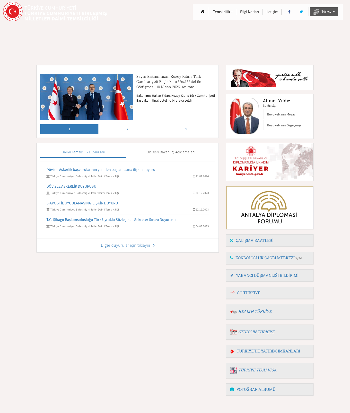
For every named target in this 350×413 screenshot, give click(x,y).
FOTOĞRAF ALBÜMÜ (253, 389)
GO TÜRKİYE (248, 292)
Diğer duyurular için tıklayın (128, 245)
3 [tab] (186, 129)
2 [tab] (127, 129)
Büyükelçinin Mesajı (281, 114)
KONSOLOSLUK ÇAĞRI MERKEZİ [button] (266, 257)
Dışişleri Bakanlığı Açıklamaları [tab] (171, 151)
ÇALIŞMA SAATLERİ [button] (251, 240)
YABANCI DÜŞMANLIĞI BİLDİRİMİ (264, 275)
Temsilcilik (223, 11)
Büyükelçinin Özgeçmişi (284, 125)
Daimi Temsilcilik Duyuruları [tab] (83, 151)
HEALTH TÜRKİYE (254, 311)
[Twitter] (301, 11)
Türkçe (324, 12)
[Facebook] (289, 11)
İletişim (272, 11)
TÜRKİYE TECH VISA (257, 369)
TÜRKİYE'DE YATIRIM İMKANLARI (265, 350)
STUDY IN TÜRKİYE (256, 331)
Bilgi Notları (249, 11)
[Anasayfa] (203, 11)
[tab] (269, 241)
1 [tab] (69, 129)
